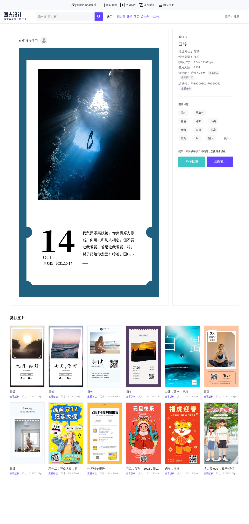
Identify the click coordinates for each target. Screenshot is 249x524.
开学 (129, 16)
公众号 (145, 16)
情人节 (121, 16)
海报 (197, 56)
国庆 (213, 129)
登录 (229, 16)
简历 (136, 16)
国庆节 (200, 112)
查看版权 (14, 396)
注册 (236, 16)
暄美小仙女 (198, 73)
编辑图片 (220, 161)
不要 (213, 121)
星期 (183, 138)
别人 (211, 138)
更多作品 (213, 73)
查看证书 (186, 88)
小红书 (155, 16)
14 (197, 138)
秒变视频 (192, 161)
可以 (198, 121)
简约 (197, 51)
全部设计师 (187, 77)
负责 (183, 129)
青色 (183, 121)
